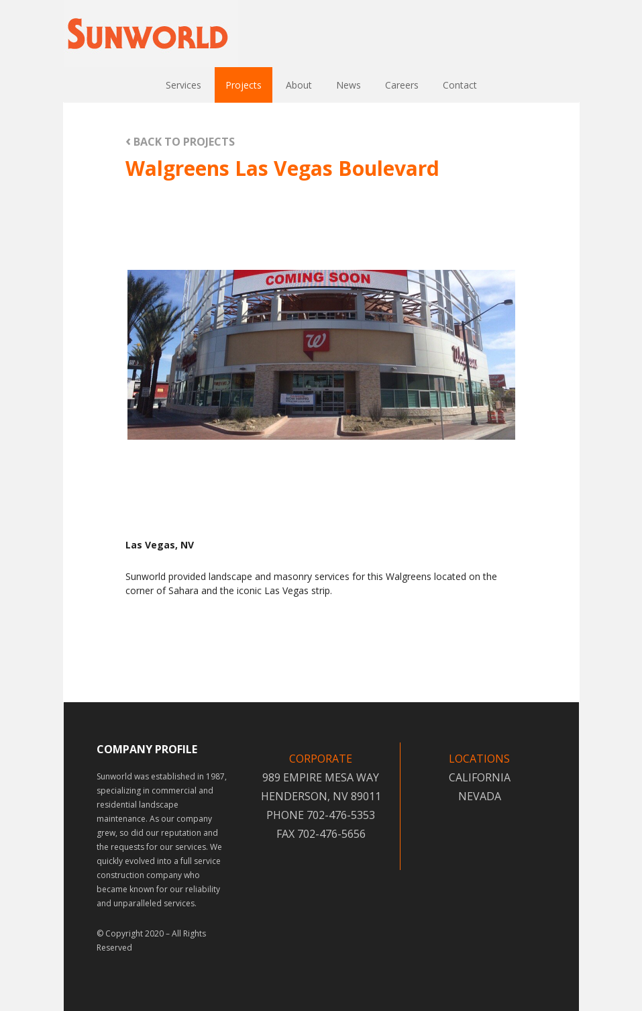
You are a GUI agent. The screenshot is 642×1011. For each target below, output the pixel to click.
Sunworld (151, 33)
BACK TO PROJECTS (180, 141)
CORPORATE (320, 758)
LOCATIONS (479, 758)
